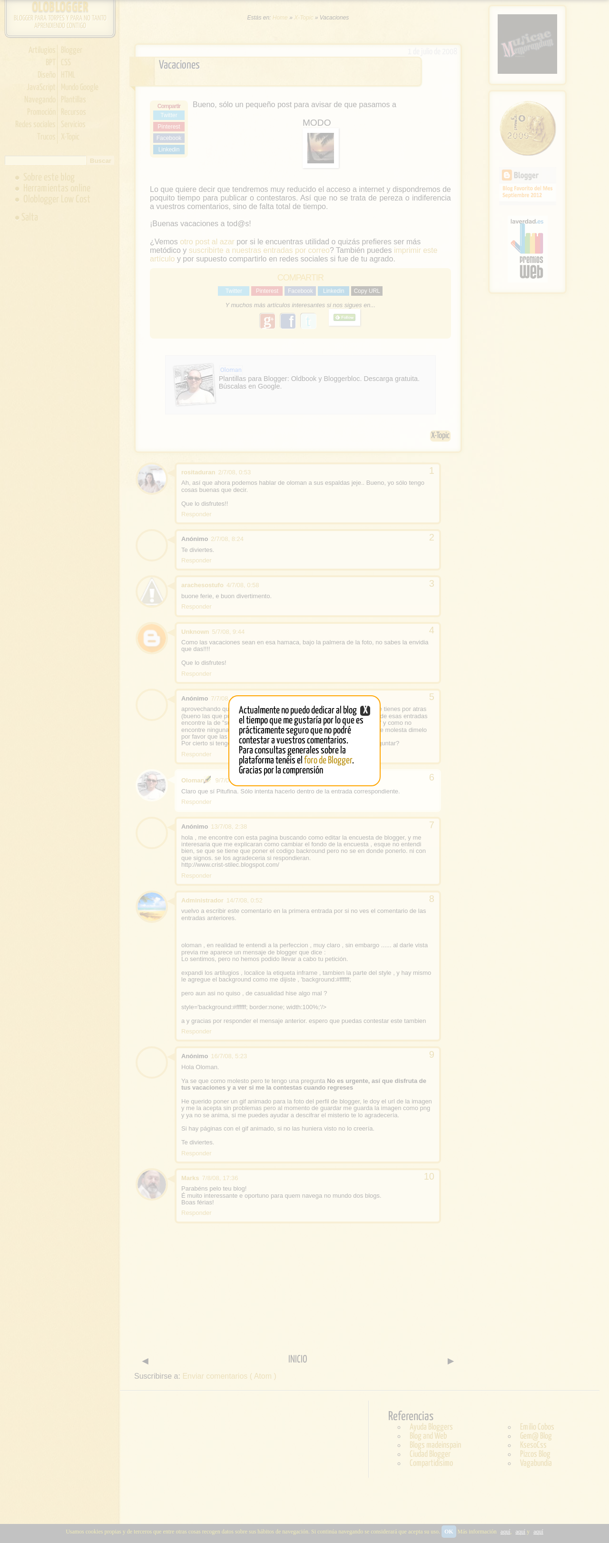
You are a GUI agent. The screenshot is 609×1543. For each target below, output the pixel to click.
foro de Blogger (328, 760)
